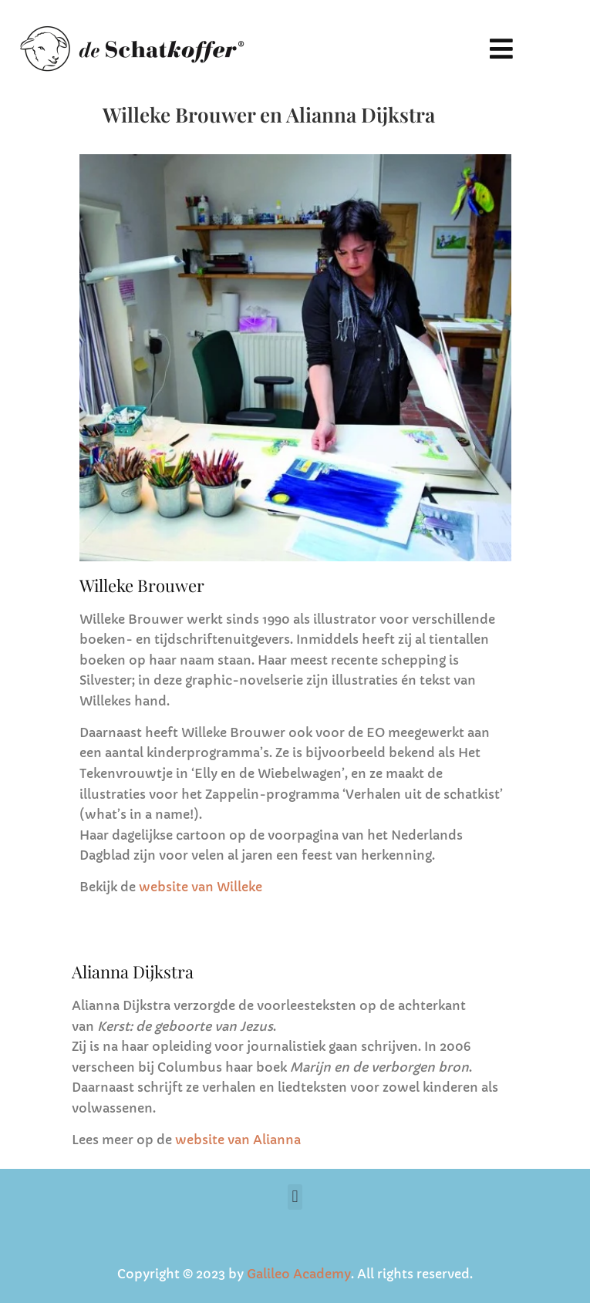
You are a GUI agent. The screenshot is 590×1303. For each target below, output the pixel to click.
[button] (502, 48)
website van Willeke (200, 886)
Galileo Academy (299, 1273)
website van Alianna (238, 1139)
